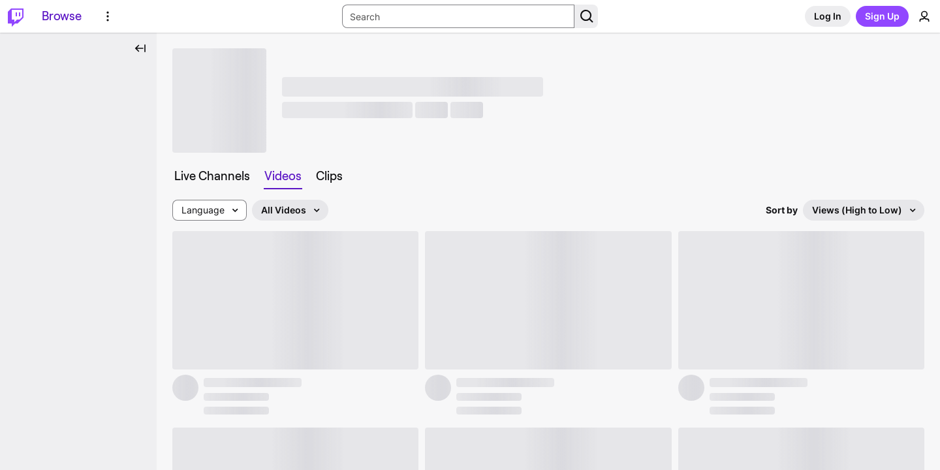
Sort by (782, 209)
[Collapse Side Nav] (140, 48)
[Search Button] (586, 16)
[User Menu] (924, 16)
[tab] (212, 176)
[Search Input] (458, 16)
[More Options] (107, 16)
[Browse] (62, 16)
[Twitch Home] (15, 16)
